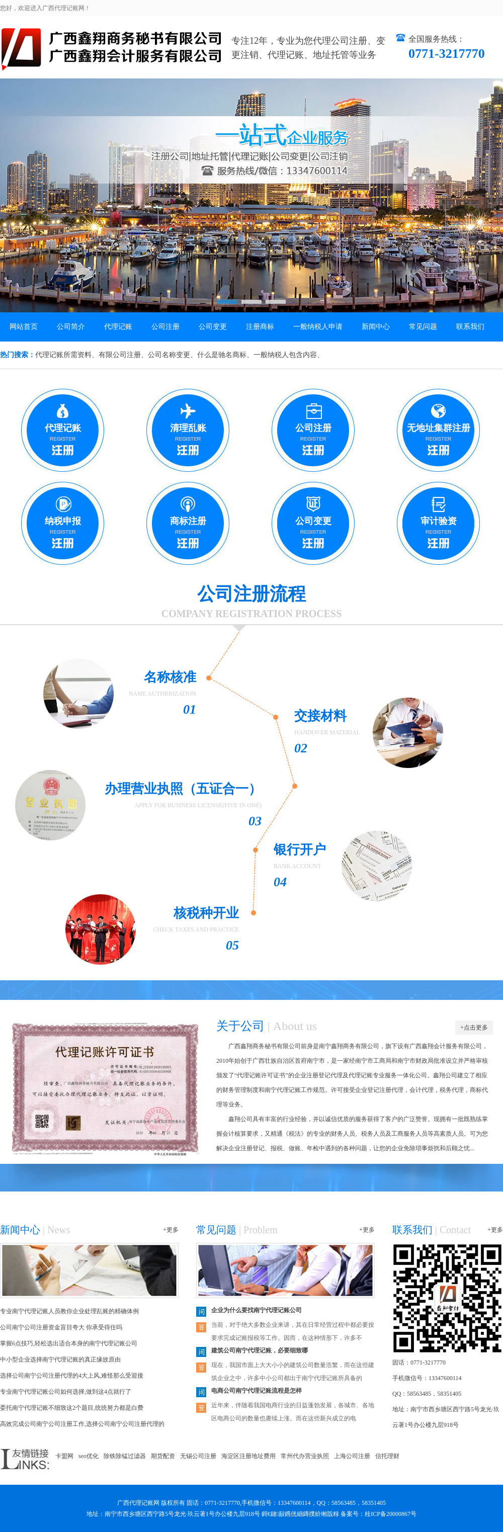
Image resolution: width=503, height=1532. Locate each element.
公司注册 (165, 326)
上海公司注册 (352, 1456)
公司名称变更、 (172, 355)
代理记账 (118, 326)
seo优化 (88, 1456)
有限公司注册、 (123, 355)
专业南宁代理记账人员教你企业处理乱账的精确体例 (69, 1311)
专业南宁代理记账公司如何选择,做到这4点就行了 (65, 1391)
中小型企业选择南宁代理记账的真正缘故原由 (60, 1359)
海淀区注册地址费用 (248, 1456)
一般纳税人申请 (318, 326)
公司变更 (213, 326)
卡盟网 (64, 1456)
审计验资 (439, 521)
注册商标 (260, 326)
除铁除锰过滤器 (125, 1456)
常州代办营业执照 (305, 1456)
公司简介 (71, 326)
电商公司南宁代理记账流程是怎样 (256, 1390)
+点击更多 (474, 1027)
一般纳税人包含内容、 (289, 355)
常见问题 (423, 326)
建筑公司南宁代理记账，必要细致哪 (259, 1350)
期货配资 (163, 1456)
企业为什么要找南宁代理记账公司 (256, 1310)
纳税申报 (63, 521)
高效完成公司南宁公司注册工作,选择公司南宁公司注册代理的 (82, 1423)
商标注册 (188, 521)
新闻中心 (376, 326)
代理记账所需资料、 (67, 355)
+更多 (171, 1229)
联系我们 (470, 326)
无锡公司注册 (198, 1456)
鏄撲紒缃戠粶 (321, 1513)
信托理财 (387, 1456)
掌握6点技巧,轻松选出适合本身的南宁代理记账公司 (68, 1343)
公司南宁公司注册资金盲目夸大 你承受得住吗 (61, 1327)
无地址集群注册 (438, 428)
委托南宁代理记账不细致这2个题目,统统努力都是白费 (71, 1407)
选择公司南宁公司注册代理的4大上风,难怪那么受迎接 (71, 1375)
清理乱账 (188, 428)
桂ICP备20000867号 (390, 1513)
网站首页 (24, 326)
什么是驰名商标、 (225, 355)
